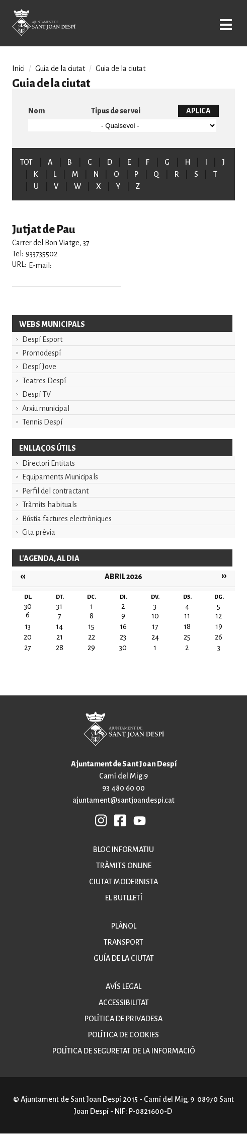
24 (155, 637)
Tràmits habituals (49, 505)
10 (155, 616)
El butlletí (123, 898)
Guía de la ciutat (124, 958)
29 (91, 648)
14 (59, 626)
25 (187, 637)
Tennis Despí (42, 422)
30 (123, 648)
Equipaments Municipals (60, 477)
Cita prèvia (38, 532)
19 (218, 626)
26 (218, 637)
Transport (123, 942)
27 (27, 648)
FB (121, 820)
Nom (36, 111)
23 (123, 637)
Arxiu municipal (45, 408)
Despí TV (36, 394)
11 (187, 616)
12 (218, 616)
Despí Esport (42, 339)
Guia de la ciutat (60, 68)
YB (139, 820)
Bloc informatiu (123, 849)
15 (91, 626)
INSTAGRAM (101, 820)
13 (28, 626)
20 (28, 637)
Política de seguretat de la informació (123, 1051)
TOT (26, 162)
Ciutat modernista (123, 882)
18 (187, 626)
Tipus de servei (115, 111)
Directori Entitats (48, 463)
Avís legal (123, 986)
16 (123, 626)
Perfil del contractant (55, 491)
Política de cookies (123, 1035)
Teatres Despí (44, 381)
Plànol (123, 926)
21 (59, 637)
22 (91, 637)
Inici (18, 68)
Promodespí (41, 353)
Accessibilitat (124, 1003)
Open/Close (226, 24)
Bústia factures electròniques (67, 519)
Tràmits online (123, 866)
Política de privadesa (123, 1019)
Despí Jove (39, 367)
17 (155, 626)
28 (59, 648)
